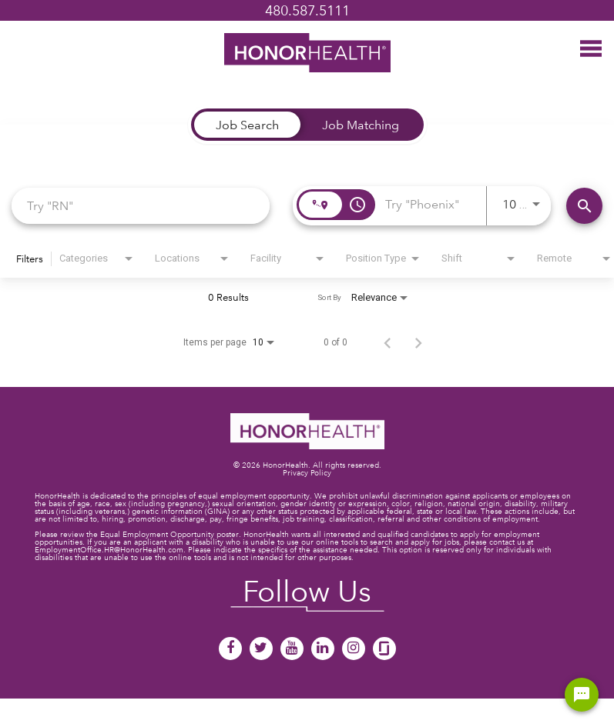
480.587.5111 (307, 10)
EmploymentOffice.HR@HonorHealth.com (109, 550)
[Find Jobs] (584, 206)
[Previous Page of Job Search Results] (387, 342)
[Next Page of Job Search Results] (418, 342)
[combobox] (140, 205)
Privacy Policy (307, 473)
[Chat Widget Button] (582, 695)
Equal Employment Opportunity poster (169, 534)
